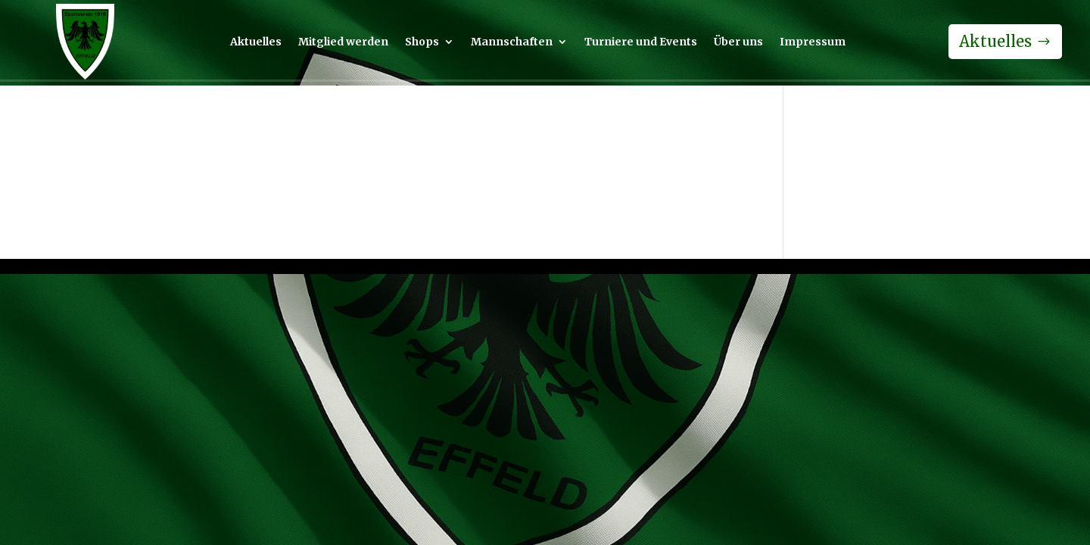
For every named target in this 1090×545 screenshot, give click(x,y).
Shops (422, 42)
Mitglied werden (343, 42)
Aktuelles (256, 42)
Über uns (738, 42)
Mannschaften (512, 42)
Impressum (813, 42)
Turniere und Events (640, 42)
